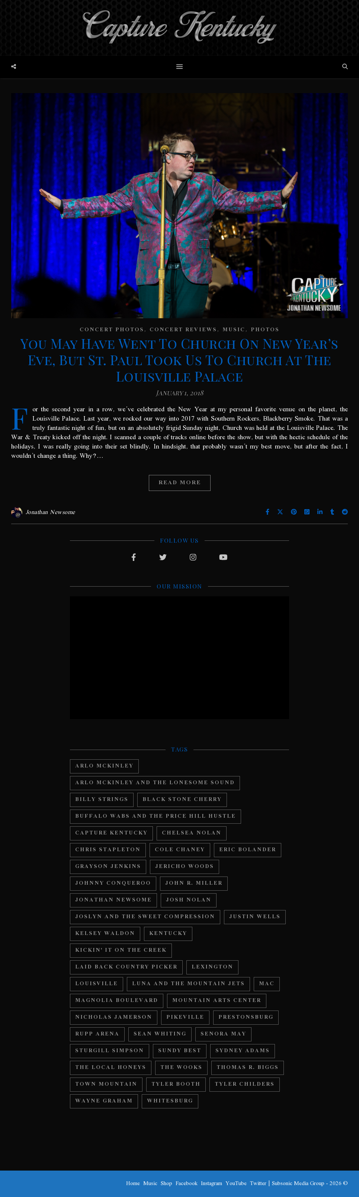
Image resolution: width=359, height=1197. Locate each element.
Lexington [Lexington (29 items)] (212, 967)
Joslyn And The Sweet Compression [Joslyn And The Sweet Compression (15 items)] (145, 917)
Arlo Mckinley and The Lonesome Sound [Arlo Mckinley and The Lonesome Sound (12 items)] (155, 783)
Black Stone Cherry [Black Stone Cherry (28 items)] (182, 799)
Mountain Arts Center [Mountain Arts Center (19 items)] (216, 1000)
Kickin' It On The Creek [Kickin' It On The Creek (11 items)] (121, 950)
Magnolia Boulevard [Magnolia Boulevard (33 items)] (116, 1000)
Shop (166, 1184)
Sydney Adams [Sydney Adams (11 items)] (242, 1051)
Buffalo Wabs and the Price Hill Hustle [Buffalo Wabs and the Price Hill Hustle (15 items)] (155, 816)
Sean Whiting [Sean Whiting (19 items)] (160, 1034)
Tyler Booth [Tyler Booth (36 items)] (176, 1084)
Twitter (258, 1184)
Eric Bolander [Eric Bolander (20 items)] (247, 850)
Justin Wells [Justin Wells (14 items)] (255, 917)
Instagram (211, 1184)
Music (233, 330)
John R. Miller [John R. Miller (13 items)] (193, 883)
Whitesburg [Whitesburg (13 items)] (170, 1101)
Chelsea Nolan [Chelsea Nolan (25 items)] (191, 833)
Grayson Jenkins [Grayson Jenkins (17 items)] (108, 866)
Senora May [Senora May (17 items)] (223, 1034)
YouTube (236, 1184)
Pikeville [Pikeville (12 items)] (185, 1017)
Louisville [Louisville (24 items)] (96, 984)
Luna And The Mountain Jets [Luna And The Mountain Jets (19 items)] (188, 984)
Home (133, 1184)
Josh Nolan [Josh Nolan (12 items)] (188, 900)
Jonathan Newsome (50, 512)
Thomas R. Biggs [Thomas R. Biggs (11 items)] (248, 1067)
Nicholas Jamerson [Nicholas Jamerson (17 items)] (113, 1017)
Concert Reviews (183, 330)
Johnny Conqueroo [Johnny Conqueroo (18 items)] (113, 883)
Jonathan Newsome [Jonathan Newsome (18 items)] (113, 900)
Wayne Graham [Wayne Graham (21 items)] (104, 1101)
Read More (179, 483)
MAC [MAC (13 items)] (267, 984)
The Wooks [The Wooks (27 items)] (181, 1067)
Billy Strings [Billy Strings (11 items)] (101, 799)
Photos (265, 330)
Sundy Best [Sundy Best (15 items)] (179, 1051)
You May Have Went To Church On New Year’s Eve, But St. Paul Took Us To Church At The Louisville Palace (179, 359)
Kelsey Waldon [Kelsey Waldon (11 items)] (105, 933)
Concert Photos (112, 330)
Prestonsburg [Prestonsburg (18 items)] (245, 1017)
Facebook (187, 1184)
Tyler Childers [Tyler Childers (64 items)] (245, 1084)
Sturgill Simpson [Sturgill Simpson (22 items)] (109, 1051)
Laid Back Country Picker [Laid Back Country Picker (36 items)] (126, 967)
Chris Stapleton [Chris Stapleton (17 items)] (108, 850)
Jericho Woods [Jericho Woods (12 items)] (184, 866)
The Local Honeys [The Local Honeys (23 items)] (110, 1067)
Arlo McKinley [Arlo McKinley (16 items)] (104, 766)
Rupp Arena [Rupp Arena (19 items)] (97, 1034)
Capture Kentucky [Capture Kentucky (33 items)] (111, 833)
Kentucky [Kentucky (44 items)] (168, 933)
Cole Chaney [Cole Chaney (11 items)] (180, 850)
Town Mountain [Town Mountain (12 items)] (106, 1084)
